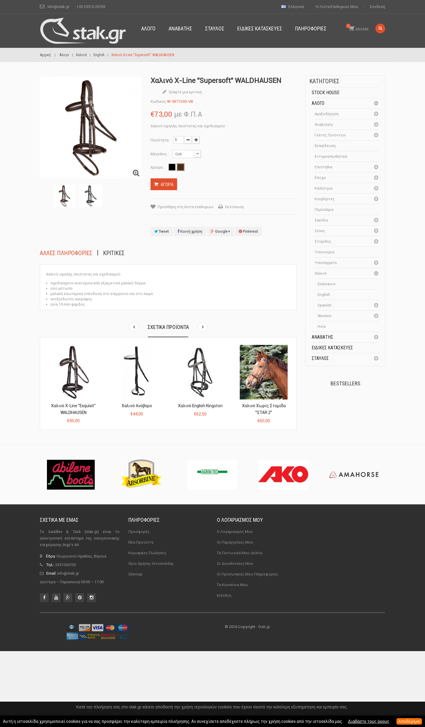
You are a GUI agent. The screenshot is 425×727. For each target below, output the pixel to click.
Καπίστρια (324, 188)
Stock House (325, 92)
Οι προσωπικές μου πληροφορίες (247, 649)
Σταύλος (320, 358)
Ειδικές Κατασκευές (332, 348)
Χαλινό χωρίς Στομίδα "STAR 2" (264, 409)
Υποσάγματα (326, 262)
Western (324, 315)
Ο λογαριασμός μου (240, 596)
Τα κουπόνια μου (232, 660)
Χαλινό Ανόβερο (137, 405)
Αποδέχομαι (409, 721)
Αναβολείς (324, 124)
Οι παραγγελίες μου (235, 617)
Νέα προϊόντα (140, 617)
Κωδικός (158, 101)
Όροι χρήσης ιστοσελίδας (151, 639)
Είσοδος (224, 671)
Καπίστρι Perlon (355, 440)
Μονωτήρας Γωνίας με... (359, 478)
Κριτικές (114, 253)
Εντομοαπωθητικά (331, 156)
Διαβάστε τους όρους (368, 721)
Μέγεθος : (160, 154)
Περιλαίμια (324, 209)
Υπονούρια (324, 252)
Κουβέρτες (325, 198)
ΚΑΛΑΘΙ (357, 27)
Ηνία (322, 326)
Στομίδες (323, 241)
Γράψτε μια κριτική (185, 91)
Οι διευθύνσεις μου (235, 639)
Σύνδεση (377, 6)
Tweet (161, 231)
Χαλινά (320, 273)
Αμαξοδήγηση (327, 113)
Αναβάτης (322, 337)
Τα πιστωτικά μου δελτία (239, 628)
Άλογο (318, 103)
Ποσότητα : (160, 140)
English (324, 294)
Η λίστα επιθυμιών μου (337, 6)
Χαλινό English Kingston (200, 405)
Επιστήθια (323, 166)
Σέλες (320, 230)
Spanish (324, 305)
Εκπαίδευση (325, 145)
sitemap (135, 649)
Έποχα (320, 177)
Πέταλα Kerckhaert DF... (357, 407)
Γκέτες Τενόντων (330, 135)
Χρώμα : (158, 167)
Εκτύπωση (234, 206)
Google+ (220, 231)
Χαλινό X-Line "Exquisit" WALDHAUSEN (73, 409)
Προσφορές (139, 607)
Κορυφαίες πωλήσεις (147, 628)
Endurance (327, 283)
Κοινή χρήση (189, 231)
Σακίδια (321, 220)
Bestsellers (345, 383)
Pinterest (248, 231)
